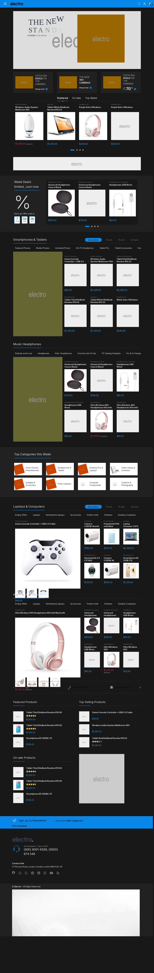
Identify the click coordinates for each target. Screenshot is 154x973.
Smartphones (69, 297)
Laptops (50, 104)
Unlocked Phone (62, 248)
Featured (62, 98)
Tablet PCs (104, 248)
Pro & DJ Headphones (136, 353)
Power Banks (109, 521)
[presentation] (140, 724)
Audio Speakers (21, 104)
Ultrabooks (128, 256)
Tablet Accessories (123, 248)
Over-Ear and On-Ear (87, 353)
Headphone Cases (55, 182)
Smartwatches (89, 555)
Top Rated (91, 98)
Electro (17, 923)
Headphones (84, 104)
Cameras (87, 521)
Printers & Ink (92, 515)
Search (138, 3)
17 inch (109, 240)
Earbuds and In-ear (23, 353)
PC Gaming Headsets (111, 353)
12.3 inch (135, 240)
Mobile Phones (42, 248)
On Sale (76, 98)
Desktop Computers (127, 515)
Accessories (75, 515)
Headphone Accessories (118, 182)
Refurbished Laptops (55, 515)
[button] (72, 150)
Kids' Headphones (63, 353)
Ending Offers (21, 515)
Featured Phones (22, 248)
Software (108, 515)
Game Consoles (70, 256)
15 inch (121, 240)
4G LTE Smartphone (85, 248)
